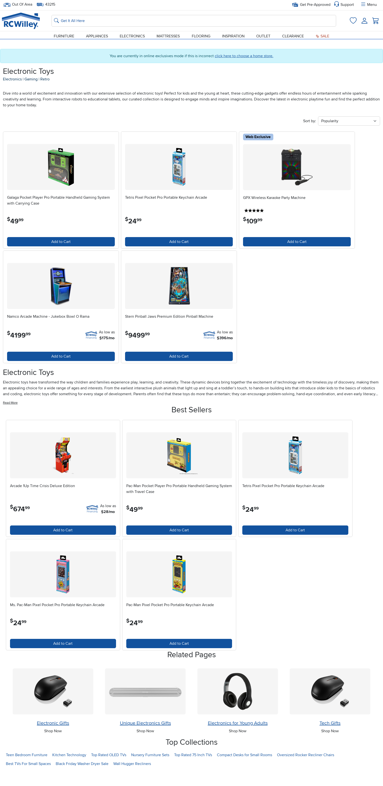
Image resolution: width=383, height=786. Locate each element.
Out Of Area (17, 4)
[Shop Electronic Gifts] (53, 707)
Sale (322, 35)
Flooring (201, 35)
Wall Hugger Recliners (132, 779)
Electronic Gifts (53, 739)
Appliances (97, 35)
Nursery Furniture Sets (150, 770)
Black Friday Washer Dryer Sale (82, 779)
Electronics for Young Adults (238, 739)
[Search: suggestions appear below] (194, 19)
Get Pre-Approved (311, 5)
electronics (12, 81)
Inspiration (233, 35)
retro (45, 81)
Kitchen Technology (69, 770)
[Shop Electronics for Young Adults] (237, 707)
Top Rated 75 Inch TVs (193, 770)
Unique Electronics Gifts (145, 739)
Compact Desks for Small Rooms (244, 770)
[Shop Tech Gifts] (330, 707)
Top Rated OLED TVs (108, 770)
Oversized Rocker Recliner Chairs (305, 770)
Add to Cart (49, 244)
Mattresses (168, 35)
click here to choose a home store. (244, 58)
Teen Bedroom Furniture (26, 770)
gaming (31, 81)
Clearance (293, 35)
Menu (368, 4)
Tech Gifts (329, 739)
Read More (10, 412)
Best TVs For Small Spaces (28, 779)
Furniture (64, 35)
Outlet (263, 35)
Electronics (132, 35)
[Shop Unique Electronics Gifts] (145, 707)
